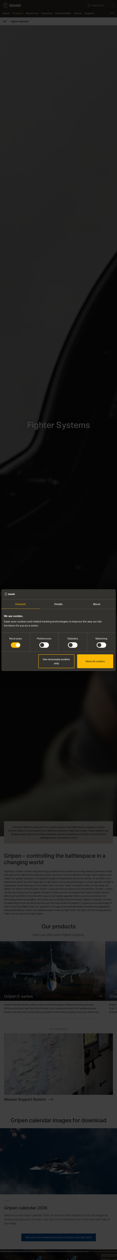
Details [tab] (58, 604)
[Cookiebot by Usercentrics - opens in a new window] (98, 594)
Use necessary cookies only (56, 661)
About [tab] (96, 604)
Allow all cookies (95, 661)
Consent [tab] (20, 604)
